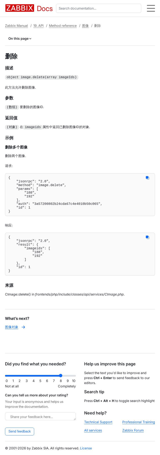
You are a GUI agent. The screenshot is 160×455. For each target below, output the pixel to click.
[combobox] (99, 8)
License (86, 448)
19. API (38, 25)
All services (93, 430)
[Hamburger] (151, 8)
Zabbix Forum (133, 430)
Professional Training (138, 422)
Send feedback (20, 431)
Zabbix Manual (16, 25)
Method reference (63, 25)
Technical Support (98, 422)
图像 (85, 25)
